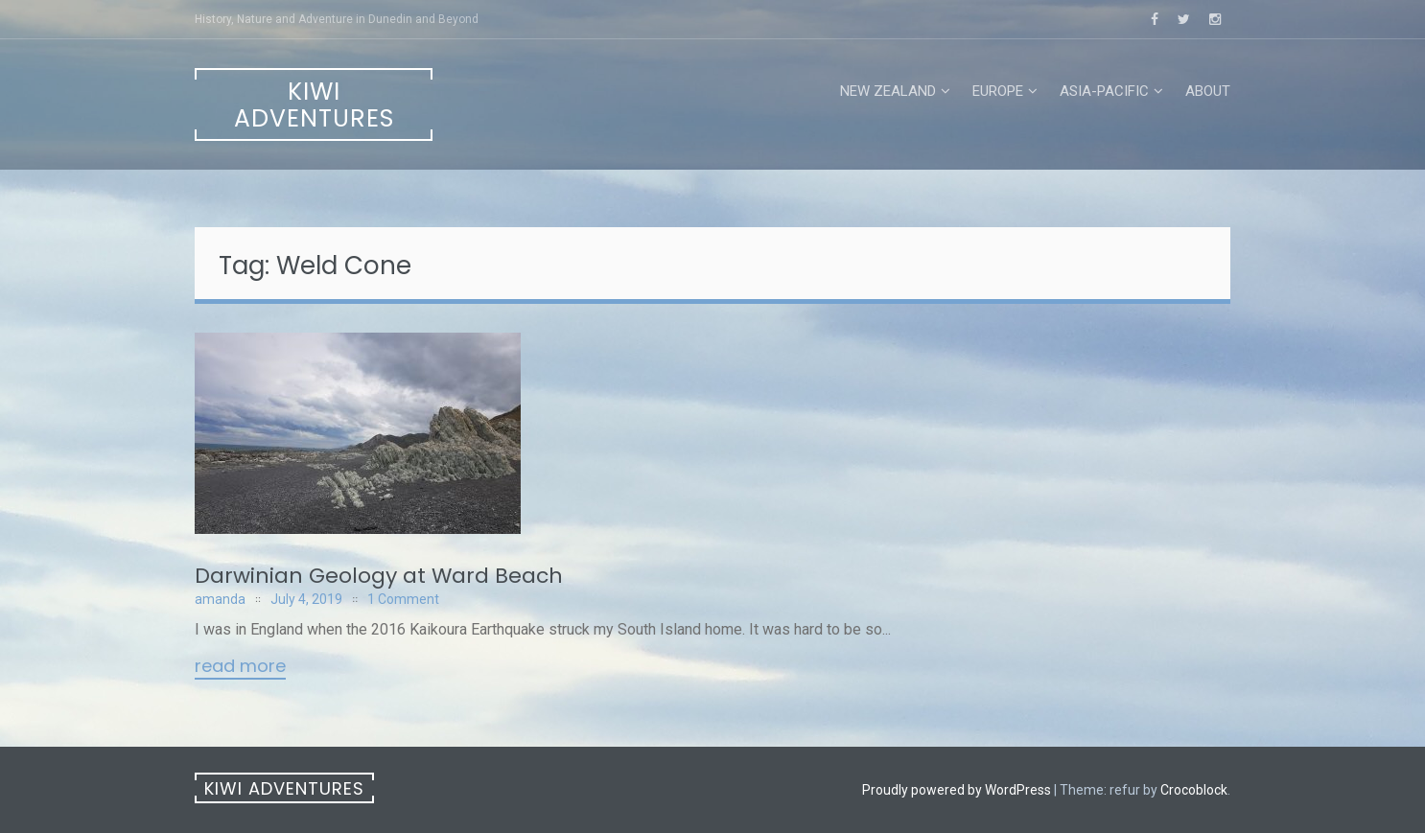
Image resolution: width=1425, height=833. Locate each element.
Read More (240, 667)
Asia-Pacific (1104, 91)
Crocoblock (1193, 790)
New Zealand (888, 91)
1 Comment (403, 599)
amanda (220, 599)
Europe (997, 91)
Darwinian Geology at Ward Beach (379, 575)
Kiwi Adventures (314, 105)
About (1207, 91)
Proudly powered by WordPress (956, 790)
